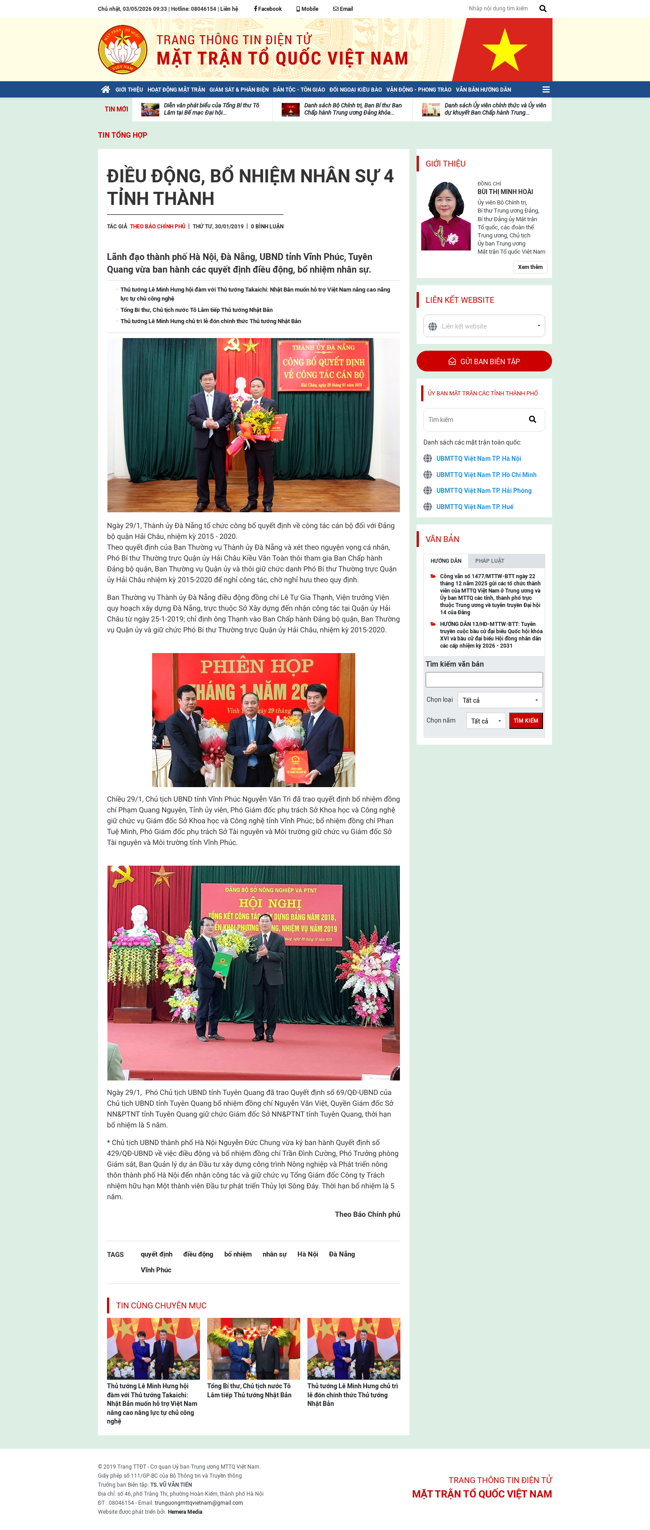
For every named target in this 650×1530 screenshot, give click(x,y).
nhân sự (275, 1254)
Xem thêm (530, 267)
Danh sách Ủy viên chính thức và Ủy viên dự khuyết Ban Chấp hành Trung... (495, 109)
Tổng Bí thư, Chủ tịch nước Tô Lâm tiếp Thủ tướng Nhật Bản (249, 1390)
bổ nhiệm (238, 1254)
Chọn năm (441, 720)
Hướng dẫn (446, 561)
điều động (198, 1254)
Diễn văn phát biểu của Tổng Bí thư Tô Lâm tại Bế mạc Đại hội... (211, 109)
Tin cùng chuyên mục (161, 1305)
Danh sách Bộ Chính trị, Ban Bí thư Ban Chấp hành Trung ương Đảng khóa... (353, 109)
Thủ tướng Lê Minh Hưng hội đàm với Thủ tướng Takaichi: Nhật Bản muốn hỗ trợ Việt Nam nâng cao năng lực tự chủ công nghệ (152, 1403)
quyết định (156, 1254)
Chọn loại (440, 699)
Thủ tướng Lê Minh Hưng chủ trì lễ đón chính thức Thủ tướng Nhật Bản (352, 1394)
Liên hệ (229, 9)
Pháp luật (489, 561)
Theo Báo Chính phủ (158, 226)
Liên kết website (460, 300)
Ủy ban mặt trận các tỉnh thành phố (483, 393)
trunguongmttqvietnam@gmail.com (199, 1503)
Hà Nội (307, 1254)
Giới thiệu (446, 163)
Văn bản (443, 539)
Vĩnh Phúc (156, 1270)
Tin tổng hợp (122, 135)
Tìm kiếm (526, 721)
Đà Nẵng (342, 1254)
